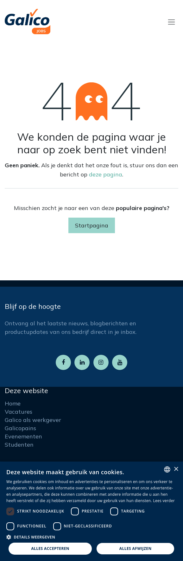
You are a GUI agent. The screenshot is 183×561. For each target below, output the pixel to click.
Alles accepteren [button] (50, 548)
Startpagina (91, 225)
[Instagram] (101, 362)
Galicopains (20, 428)
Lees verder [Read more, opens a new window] (164, 500)
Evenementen (23, 436)
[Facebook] (63, 362)
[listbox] (167, 469)
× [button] (176, 469)
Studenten (19, 444)
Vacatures (18, 411)
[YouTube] (119, 362)
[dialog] (91, 511)
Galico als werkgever (33, 420)
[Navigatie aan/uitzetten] (171, 22)
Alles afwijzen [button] (135, 548)
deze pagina (105, 174)
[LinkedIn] (82, 362)
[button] (91, 537)
